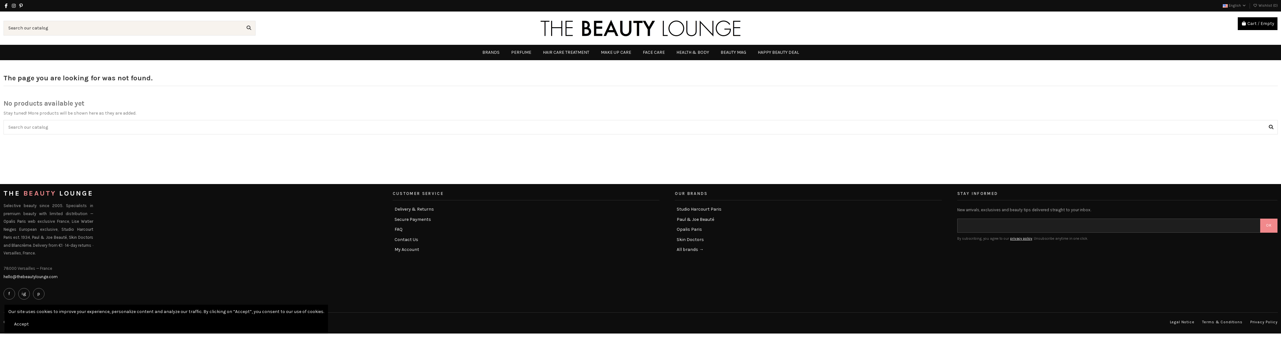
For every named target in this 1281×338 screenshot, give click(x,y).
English (1234, 6)
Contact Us (406, 239)
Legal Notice (1182, 322)
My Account (407, 249)
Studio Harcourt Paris (699, 209)
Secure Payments (413, 219)
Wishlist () (1265, 6)
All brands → (690, 249)
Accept (21, 324)
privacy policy (1021, 239)
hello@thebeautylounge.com (31, 276)
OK (1269, 225)
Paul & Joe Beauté (695, 219)
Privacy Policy (1264, 322)
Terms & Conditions (1222, 322)
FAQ (399, 229)
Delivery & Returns (414, 209)
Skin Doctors (690, 239)
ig (23, 293)
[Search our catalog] (249, 28)
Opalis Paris (689, 229)
